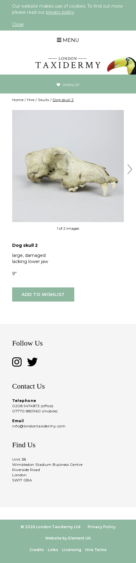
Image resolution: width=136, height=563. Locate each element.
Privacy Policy (102, 527)
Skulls (43, 99)
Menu (68, 40)
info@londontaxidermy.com (38, 426)
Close (18, 24)
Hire (31, 99)
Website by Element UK (68, 538)
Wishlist (68, 84)
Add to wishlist (43, 294)
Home (17, 99)
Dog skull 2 (63, 99)
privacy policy (60, 12)
